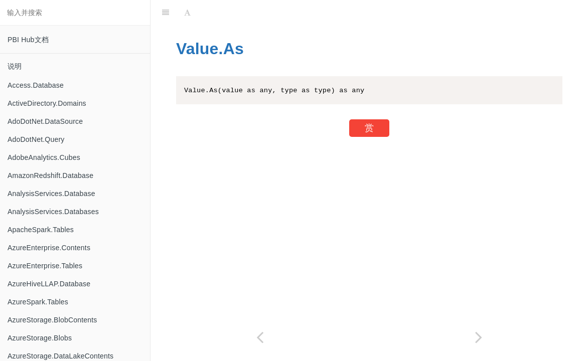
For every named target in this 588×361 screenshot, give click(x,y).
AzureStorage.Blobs (40, 338)
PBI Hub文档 (28, 40)
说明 (15, 66)
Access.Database (36, 85)
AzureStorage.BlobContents (52, 320)
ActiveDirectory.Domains (47, 103)
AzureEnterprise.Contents (49, 248)
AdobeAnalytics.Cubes (44, 157)
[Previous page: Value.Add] (260, 337)
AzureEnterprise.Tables (45, 266)
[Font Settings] (187, 12)
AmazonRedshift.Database (50, 175)
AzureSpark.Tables (38, 302)
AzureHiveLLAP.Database (49, 284)
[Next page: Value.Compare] (478, 337)
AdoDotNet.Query (36, 139)
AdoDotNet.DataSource (45, 121)
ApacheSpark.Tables (41, 230)
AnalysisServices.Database (51, 194)
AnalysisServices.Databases (53, 212)
